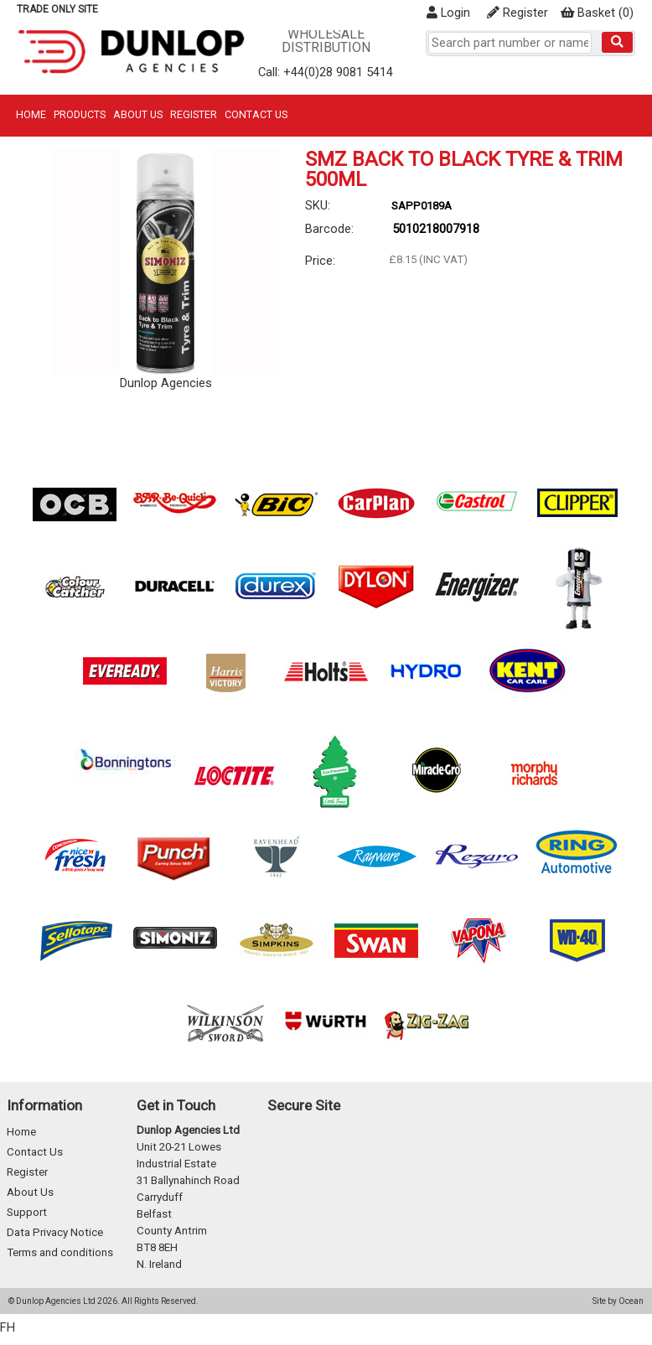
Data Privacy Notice (55, 1232)
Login (448, 12)
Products (80, 114)
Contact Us (256, 114)
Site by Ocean (618, 1301)
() (597, 12)
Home (31, 114)
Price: (320, 260)
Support (27, 1212)
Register (517, 12)
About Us (138, 114)
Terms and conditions (60, 1252)
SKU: (317, 205)
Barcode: (329, 228)
